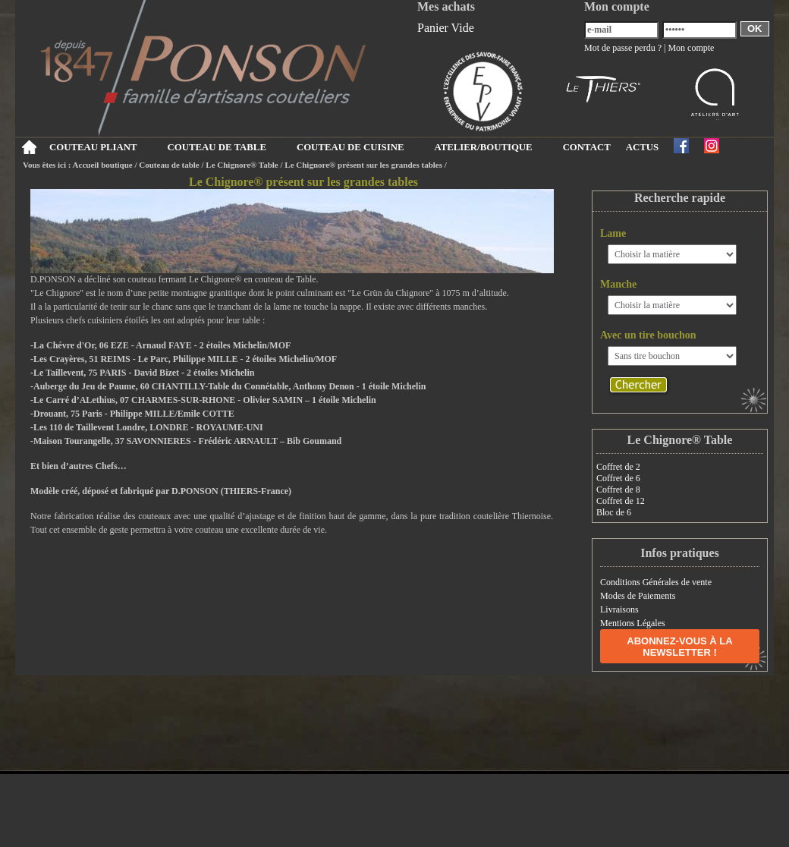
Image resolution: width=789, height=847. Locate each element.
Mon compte (691, 48)
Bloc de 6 (613, 512)
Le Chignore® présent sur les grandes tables (363, 164)
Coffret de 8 (618, 489)
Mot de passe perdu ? (623, 48)
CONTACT (587, 147)
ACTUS (642, 147)
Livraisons (619, 609)
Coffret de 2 (618, 466)
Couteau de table (169, 164)
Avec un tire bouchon (648, 335)
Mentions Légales (632, 623)
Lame (613, 233)
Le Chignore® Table (242, 164)
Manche (618, 284)
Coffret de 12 (620, 501)
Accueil (28, 147)
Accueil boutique (103, 164)
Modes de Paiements (637, 595)
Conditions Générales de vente (656, 582)
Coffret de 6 (618, 478)
